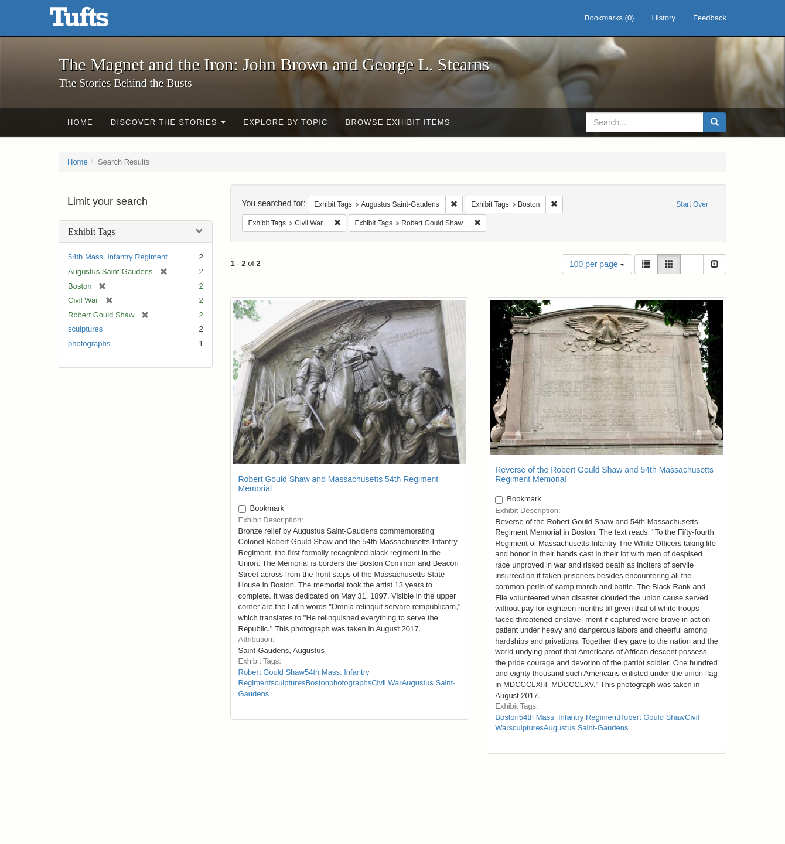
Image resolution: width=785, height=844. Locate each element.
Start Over (692, 204)
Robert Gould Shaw (271, 672)
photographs (89, 343)
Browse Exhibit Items (398, 122)
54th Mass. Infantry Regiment (118, 256)
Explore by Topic (285, 122)
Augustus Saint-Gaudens (586, 727)
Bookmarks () (609, 17)
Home (80, 122)
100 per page (596, 264)
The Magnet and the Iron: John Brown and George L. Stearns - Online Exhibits (94, 20)
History (663, 17)
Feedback (709, 17)
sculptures (85, 328)
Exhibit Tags (91, 232)
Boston (317, 682)
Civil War (386, 682)
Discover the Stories (168, 122)
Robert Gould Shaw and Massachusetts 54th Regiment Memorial (338, 483)
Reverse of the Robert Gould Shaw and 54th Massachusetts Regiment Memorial (604, 474)
